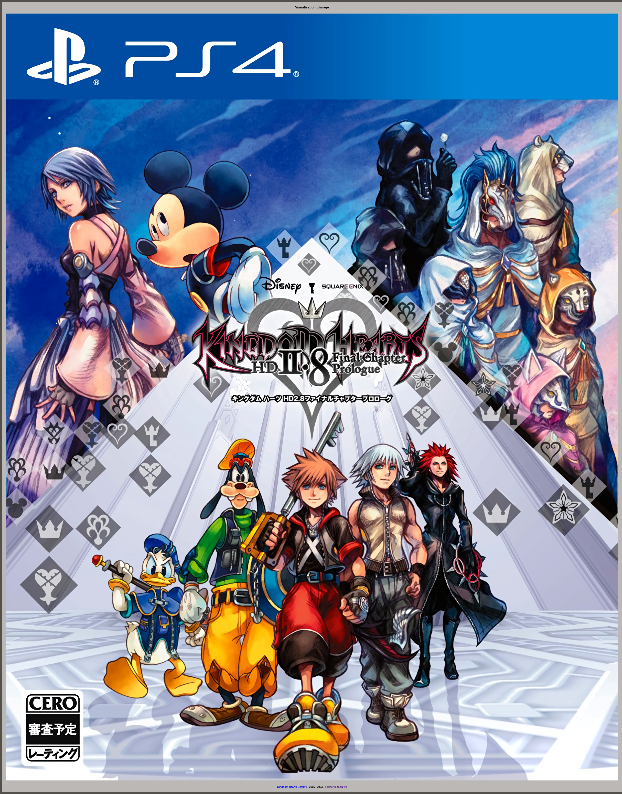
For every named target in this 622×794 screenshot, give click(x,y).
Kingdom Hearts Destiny (292, 787)
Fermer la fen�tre (336, 787)
